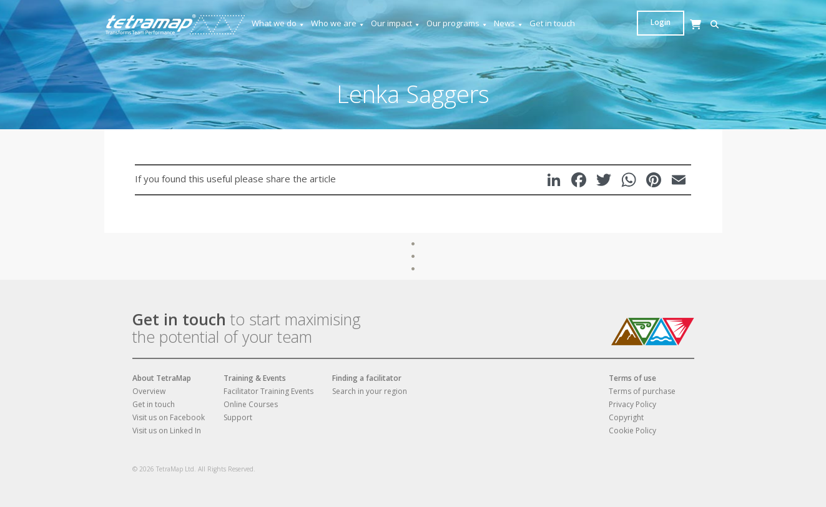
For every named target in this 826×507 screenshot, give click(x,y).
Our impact (396, 23)
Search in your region (369, 391)
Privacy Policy (632, 404)
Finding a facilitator (366, 378)
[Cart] (663, 36)
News (509, 23)
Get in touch (552, 23)
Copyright (626, 417)
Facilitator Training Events (268, 391)
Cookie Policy (632, 430)
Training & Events (255, 378)
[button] (644, 24)
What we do (278, 23)
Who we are (338, 23)
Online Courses (251, 404)
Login (699, 22)
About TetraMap (161, 378)
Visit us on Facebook (168, 417)
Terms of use (632, 378)
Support (238, 417)
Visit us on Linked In (166, 430)
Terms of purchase (642, 391)
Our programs (457, 23)
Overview (148, 391)
